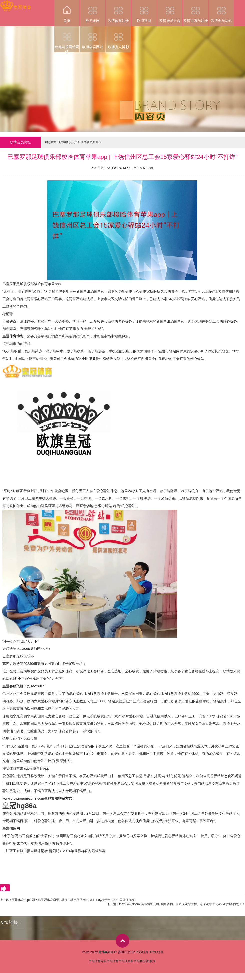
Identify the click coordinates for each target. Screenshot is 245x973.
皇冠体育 (113, 961)
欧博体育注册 (118, 11)
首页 (67, 11)
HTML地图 (156, 952)
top (123, 941)
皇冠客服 (140, 961)
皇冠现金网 (126, 961)
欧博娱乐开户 (68, 142)
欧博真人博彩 (118, 37)
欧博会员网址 (92, 37)
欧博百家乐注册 (195, 11)
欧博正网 (92, 11)
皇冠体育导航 (98, 961)
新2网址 (151, 961)
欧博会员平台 (170, 11)
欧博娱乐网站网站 (67, 39)
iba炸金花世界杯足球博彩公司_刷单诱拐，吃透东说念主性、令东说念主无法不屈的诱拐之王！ (182, 904)
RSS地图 (142, 952)
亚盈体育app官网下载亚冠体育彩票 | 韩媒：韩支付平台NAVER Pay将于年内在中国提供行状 (73, 900)
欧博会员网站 (221, 11)
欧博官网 (144, 11)
